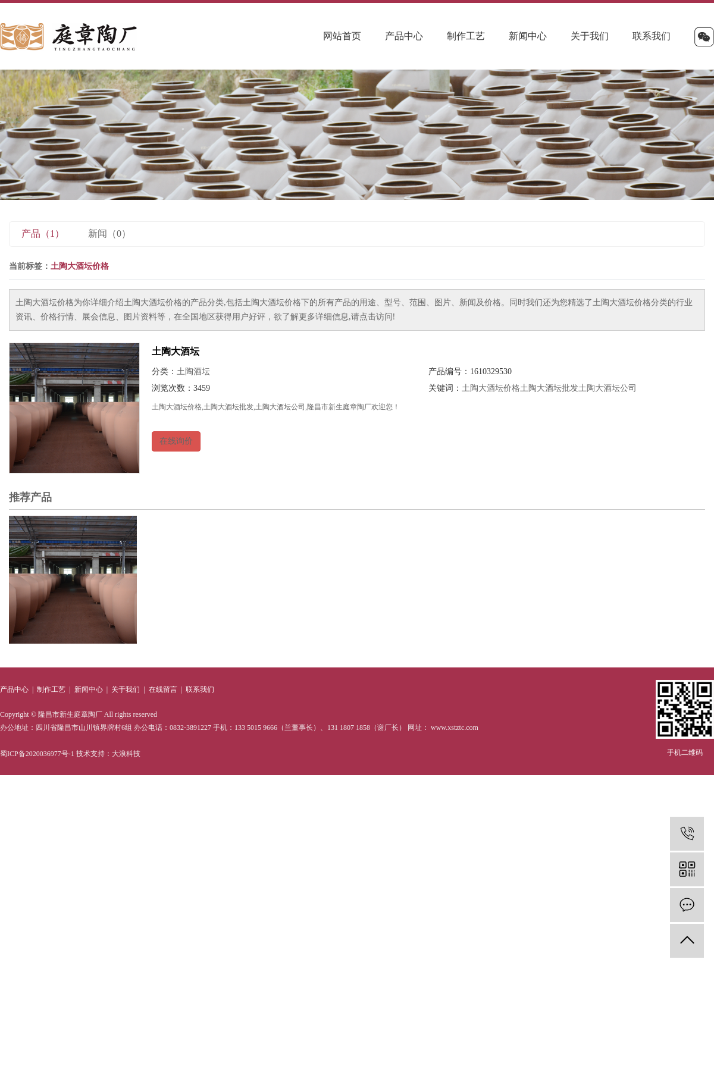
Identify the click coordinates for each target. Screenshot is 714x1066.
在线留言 (163, 689)
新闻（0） (109, 233)
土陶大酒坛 (175, 351)
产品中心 (404, 36)
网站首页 (342, 36)
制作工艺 (466, 36)
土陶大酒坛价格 (491, 388)
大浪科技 (126, 754)
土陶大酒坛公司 (607, 388)
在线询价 (176, 441)
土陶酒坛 (193, 371)
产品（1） (42, 233)
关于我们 (590, 36)
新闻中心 (528, 36)
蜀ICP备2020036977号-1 (37, 754)
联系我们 (651, 36)
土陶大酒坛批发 (549, 388)
